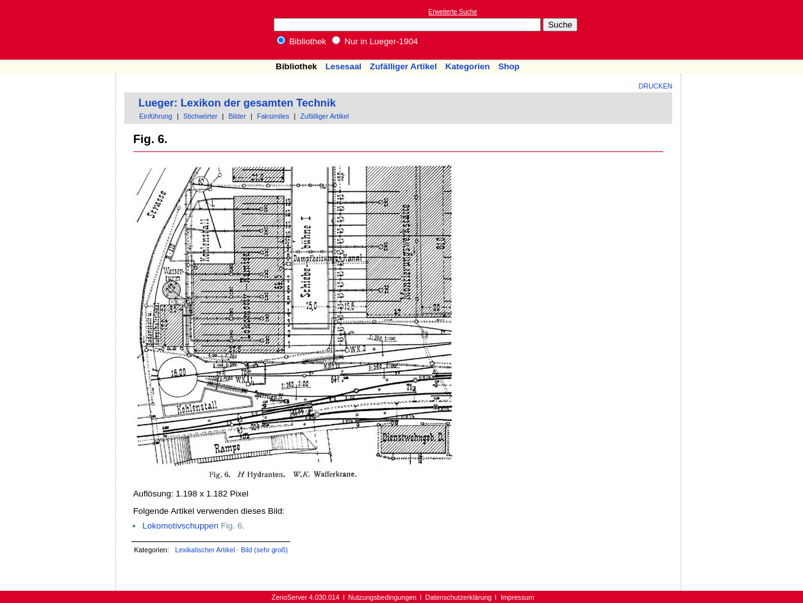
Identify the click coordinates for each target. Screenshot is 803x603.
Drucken (656, 86)
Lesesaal (343, 66)
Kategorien (467, 66)
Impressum (517, 597)
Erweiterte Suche (453, 11)
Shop (508, 66)
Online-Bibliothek (61, 30)
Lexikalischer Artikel (205, 550)
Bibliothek (302, 41)
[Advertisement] (744, 29)
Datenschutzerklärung (459, 597)
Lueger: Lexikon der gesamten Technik (237, 103)
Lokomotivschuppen (180, 526)
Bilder (236, 116)
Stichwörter (200, 116)
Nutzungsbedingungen (382, 597)
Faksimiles (273, 116)
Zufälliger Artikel (403, 66)
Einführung (155, 116)
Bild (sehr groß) (264, 550)
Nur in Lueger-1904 (375, 41)
